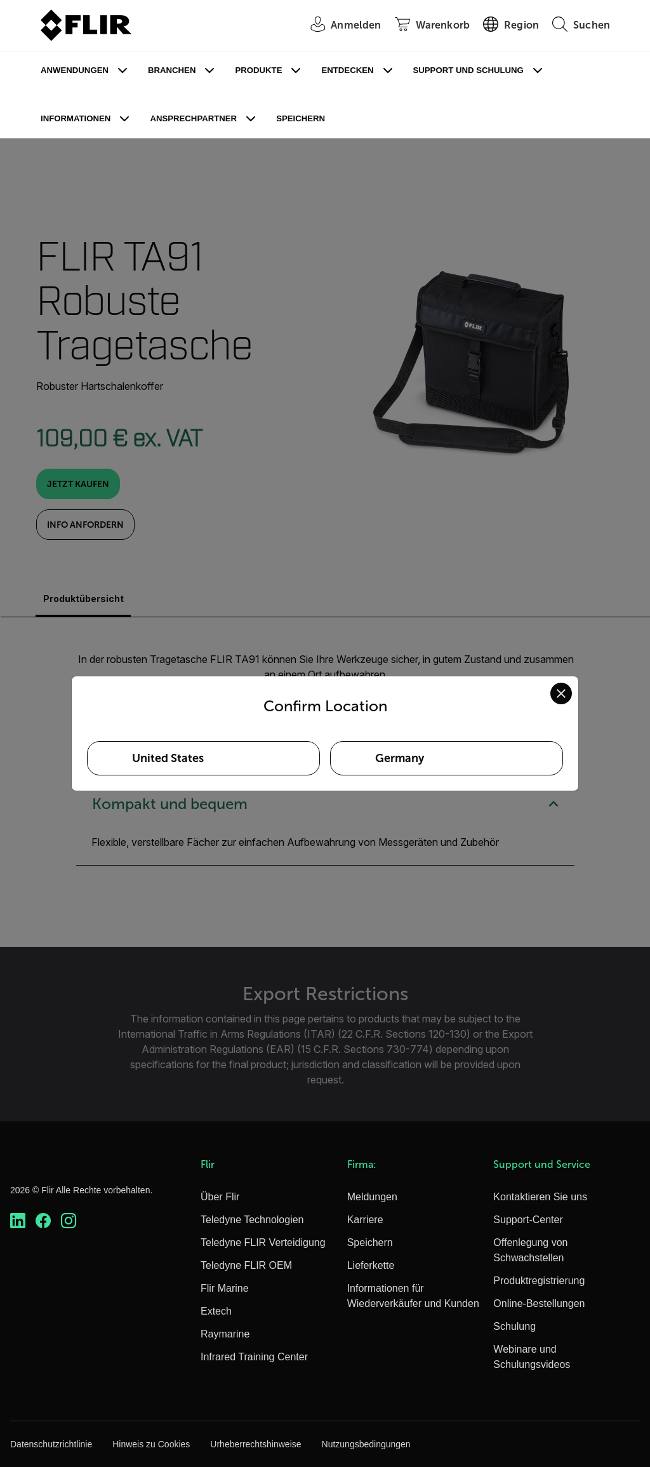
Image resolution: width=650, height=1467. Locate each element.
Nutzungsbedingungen (366, 1444)
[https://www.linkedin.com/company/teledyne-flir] (17, 1221)
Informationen (75, 118)
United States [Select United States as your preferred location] (168, 758)
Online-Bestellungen (539, 1303)
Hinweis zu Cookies (151, 1444)
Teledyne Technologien (252, 1219)
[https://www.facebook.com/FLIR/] (43, 1221)
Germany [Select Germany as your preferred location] (399, 758)
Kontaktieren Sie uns (540, 1196)
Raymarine (225, 1334)
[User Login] (338, 26)
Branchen (172, 70)
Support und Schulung (468, 70)
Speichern (300, 118)
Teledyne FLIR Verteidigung (263, 1242)
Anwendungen (75, 70)
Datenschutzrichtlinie (51, 1444)
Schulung (514, 1326)
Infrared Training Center (254, 1356)
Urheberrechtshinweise (255, 1444)
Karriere (365, 1219)
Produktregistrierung (539, 1280)
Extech (216, 1311)
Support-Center (527, 1219)
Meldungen (372, 1196)
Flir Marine (225, 1288)
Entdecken (347, 70)
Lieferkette (371, 1265)
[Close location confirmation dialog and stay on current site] (561, 693)
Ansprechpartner (193, 118)
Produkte (258, 70)
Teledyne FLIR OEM (246, 1265)
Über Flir (220, 1196)
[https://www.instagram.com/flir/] (68, 1221)
